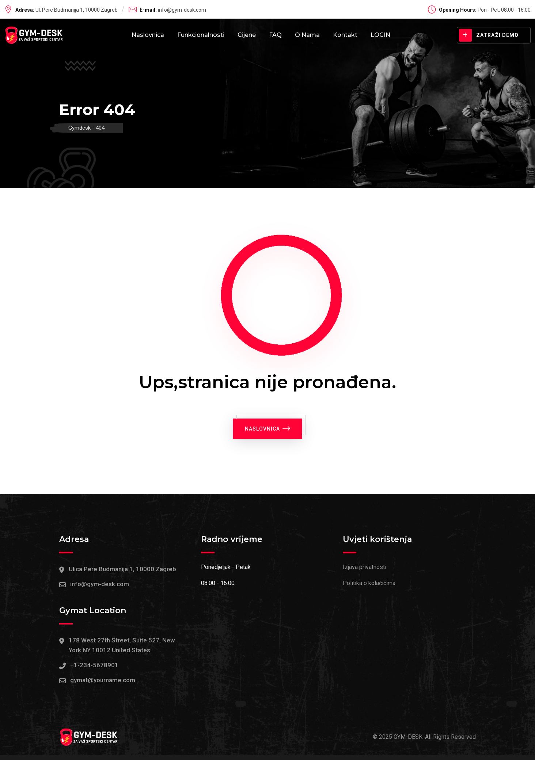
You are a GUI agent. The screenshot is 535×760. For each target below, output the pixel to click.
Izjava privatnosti (364, 567)
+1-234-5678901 (94, 665)
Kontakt (345, 34)
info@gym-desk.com (182, 10)
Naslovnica (148, 34)
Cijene (247, 34)
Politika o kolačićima (369, 583)
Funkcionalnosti (200, 34)
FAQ (275, 34)
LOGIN (380, 34)
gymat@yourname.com (102, 680)
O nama (307, 34)
